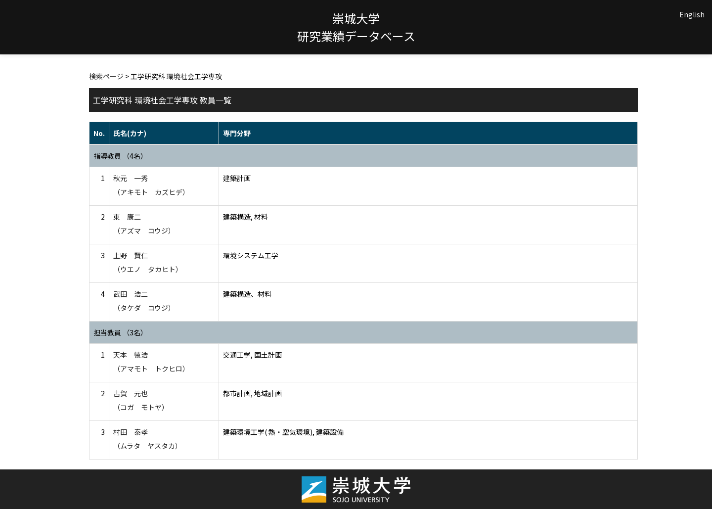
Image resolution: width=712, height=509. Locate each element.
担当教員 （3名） (120, 332)
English (692, 14)
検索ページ (106, 76)
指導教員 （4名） (120, 156)
